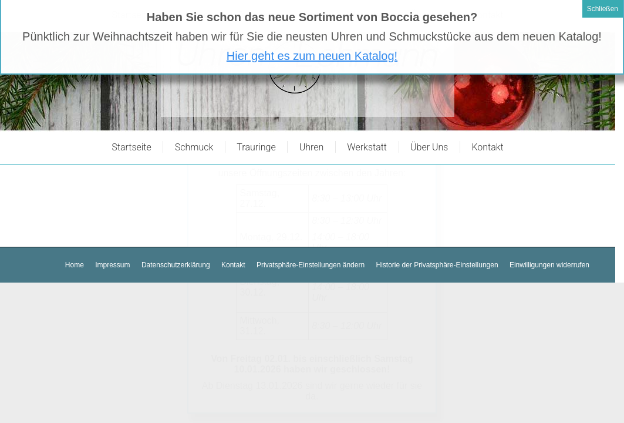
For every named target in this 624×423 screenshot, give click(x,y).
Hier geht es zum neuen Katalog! (312, 30)
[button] (311, 265)
